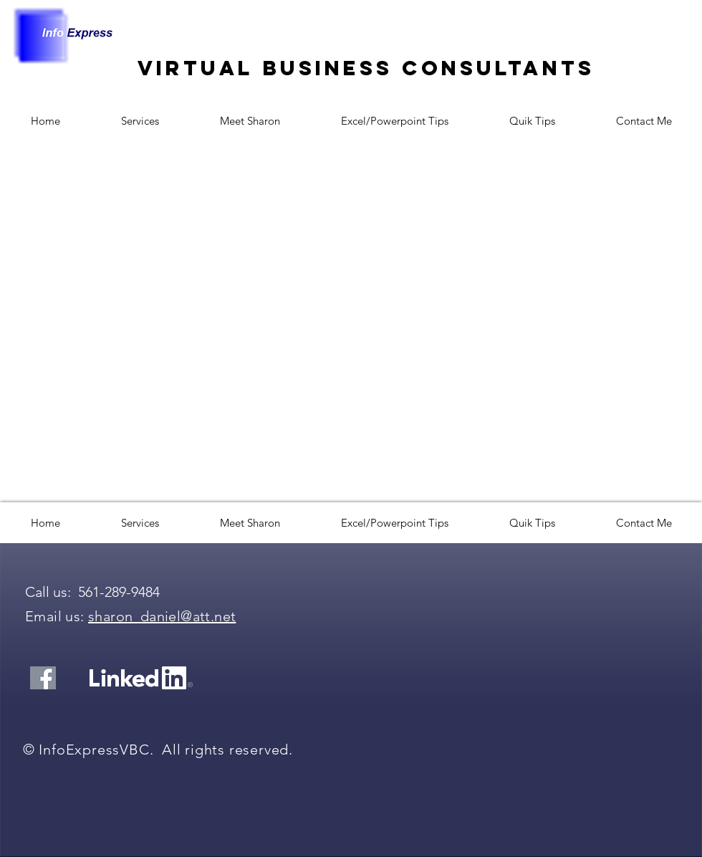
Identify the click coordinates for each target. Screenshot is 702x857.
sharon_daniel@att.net (162, 616)
